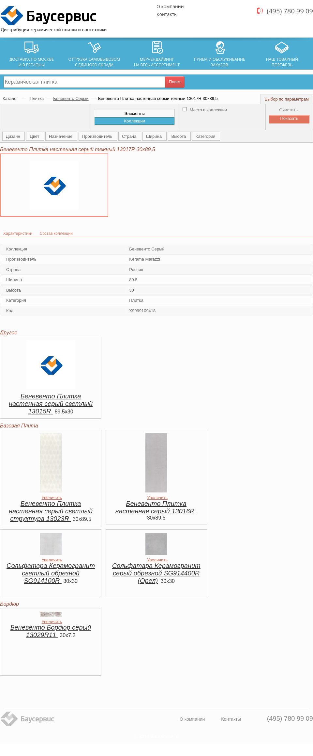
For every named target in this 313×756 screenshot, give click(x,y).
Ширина (154, 136)
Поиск (175, 81)
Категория (206, 136)
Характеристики (17, 233)
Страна (130, 136)
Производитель (97, 136)
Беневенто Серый (70, 98)
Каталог (11, 98)
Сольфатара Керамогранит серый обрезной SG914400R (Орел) (156, 573)
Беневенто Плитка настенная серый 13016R (156, 507)
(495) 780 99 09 (290, 11)
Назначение (61, 136)
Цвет (35, 136)
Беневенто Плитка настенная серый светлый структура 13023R (51, 511)
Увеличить (52, 497)
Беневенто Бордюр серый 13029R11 (50, 631)
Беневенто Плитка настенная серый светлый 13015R (51, 404)
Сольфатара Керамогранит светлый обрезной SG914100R (51, 573)
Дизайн (13, 136)
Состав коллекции (56, 233)
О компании (170, 6)
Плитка (37, 98)
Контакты (167, 14)
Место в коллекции (205, 109)
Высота (179, 136)
